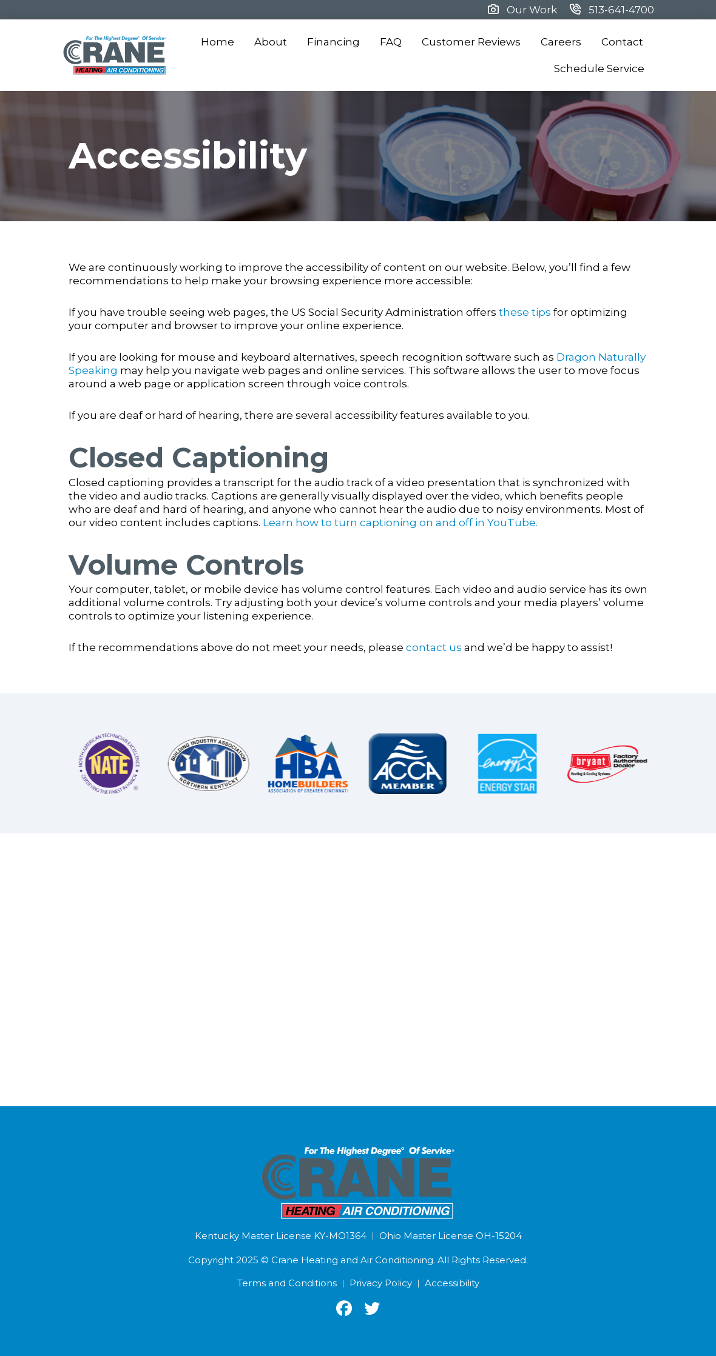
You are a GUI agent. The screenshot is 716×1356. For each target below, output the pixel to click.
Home (217, 42)
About (270, 42)
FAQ (391, 42)
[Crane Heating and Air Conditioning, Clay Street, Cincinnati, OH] (358, 969)
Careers (561, 42)
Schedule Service (599, 68)
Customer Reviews (471, 42)
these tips (525, 312)
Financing (333, 42)
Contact (622, 42)
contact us (434, 647)
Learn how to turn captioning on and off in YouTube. (400, 522)
